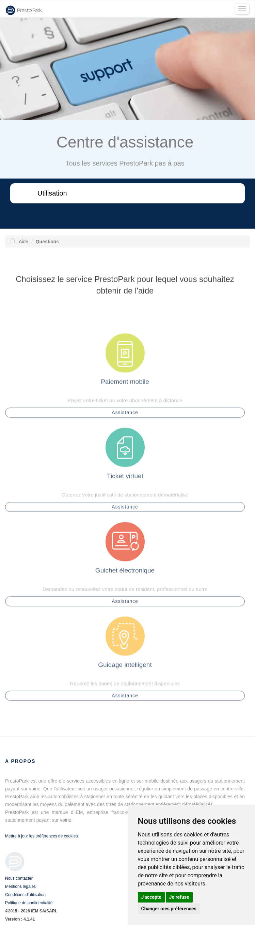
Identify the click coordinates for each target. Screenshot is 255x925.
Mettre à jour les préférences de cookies (41, 836)
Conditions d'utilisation (25, 894)
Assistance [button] (125, 414)
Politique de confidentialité (28, 902)
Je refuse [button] (179, 897)
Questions (52, 213)
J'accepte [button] (151, 897)
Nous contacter (19, 878)
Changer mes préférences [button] (168, 908)
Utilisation (52, 193)
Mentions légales (20, 886)
